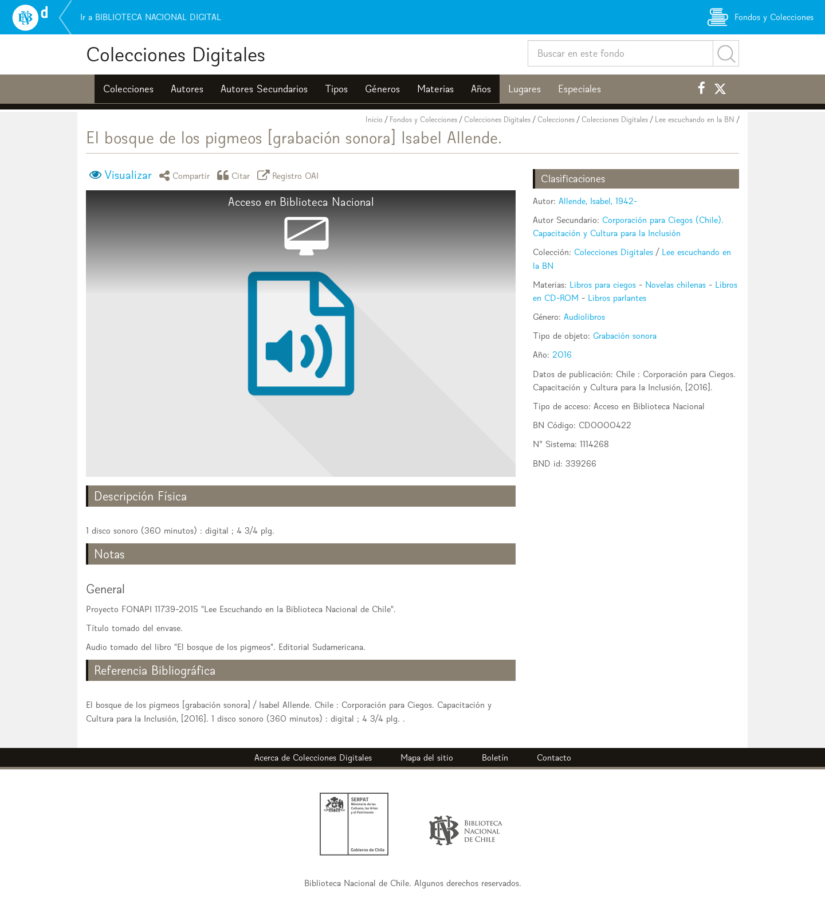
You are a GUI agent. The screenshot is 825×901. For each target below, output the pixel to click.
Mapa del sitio (426, 757)
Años (481, 89)
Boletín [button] (495, 757)
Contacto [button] (554, 757)
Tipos (336, 89)
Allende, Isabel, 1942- (598, 200)
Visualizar (128, 174)
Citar (235, 175)
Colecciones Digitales (175, 54)
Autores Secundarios (264, 89)
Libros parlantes (617, 297)
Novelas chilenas (675, 284)
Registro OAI (290, 175)
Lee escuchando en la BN (694, 119)
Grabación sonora (625, 335)
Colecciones (128, 89)
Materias (435, 89)
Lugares (524, 89)
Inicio (374, 119)
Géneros (382, 89)
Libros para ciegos (602, 284)
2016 (562, 354)
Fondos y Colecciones (423, 119)
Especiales (579, 89)
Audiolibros (584, 316)
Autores (187, 89)
